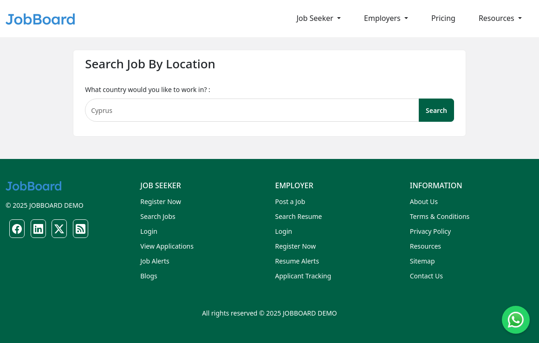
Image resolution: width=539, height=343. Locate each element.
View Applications (167, 246)
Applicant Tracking (303, 275)
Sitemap (422, 261)
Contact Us (426, 275)
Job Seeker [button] (316, 18)
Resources (425, 246)
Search (436, 110)
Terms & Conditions (440, 216)
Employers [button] (383, 18)
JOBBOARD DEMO (55, 205)
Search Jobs (157, 216)
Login (148, 231)
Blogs (148, 275)
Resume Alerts (297, 261)
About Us (424, 201)
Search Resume (298, 216)
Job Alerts (154, 261)
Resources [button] (497, 18)
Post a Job (290, 201)
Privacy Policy (430, 231)
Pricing (443, 18)
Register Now (160, 201)
